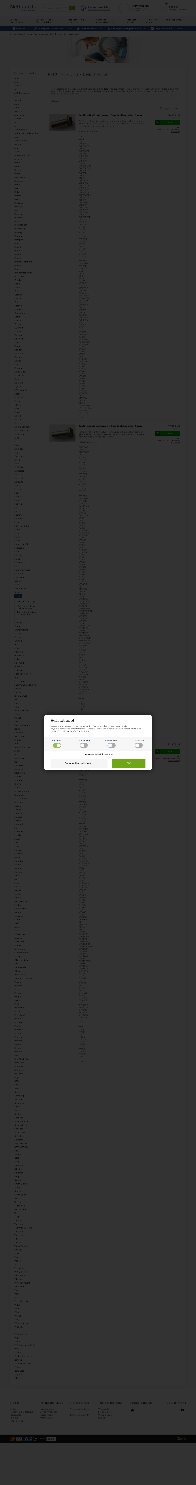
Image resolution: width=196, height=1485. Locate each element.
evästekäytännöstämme (78, 731)
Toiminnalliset (111, 743)
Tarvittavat (57, 743)
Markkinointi (83, 743)
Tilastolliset (138, 743)
